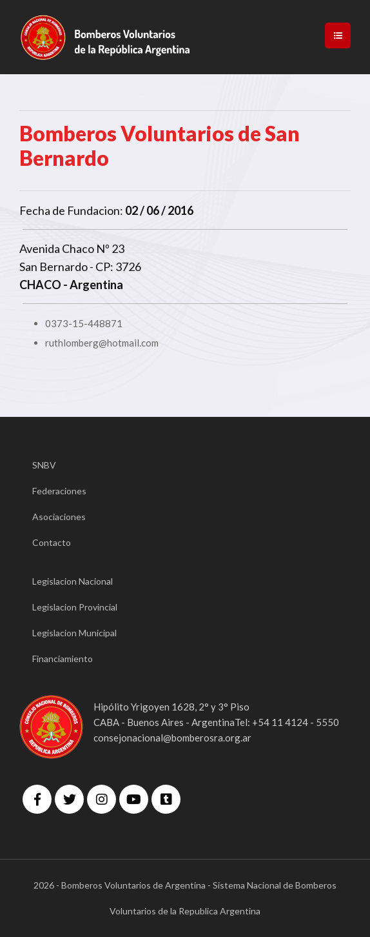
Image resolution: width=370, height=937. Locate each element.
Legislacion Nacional (72, 581)
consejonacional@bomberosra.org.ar (172, 737)
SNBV (44, 464)
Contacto (51, 542)
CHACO (40, 284)
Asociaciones (59, 516)
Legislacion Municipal (74, 632)
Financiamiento (62, 658)
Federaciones (59, 490)
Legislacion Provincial (74, 606)
